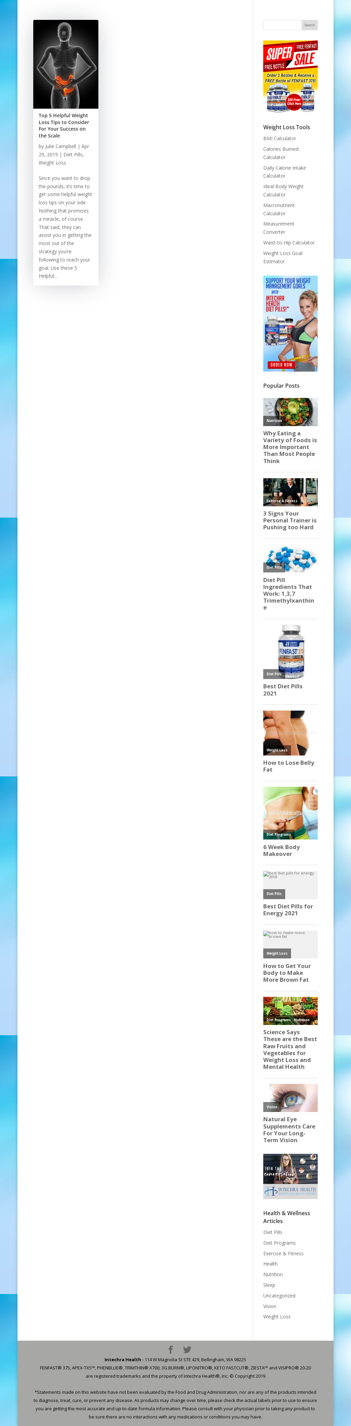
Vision (269, 1306)
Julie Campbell (60, 146)
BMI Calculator (279, 138)
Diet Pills (73, 154)
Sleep (269, 1285)
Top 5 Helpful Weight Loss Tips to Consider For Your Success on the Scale (64, 125)
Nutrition (273, 1274)
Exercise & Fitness (283, 1253)
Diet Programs (279, 1243)
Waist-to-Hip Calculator (289, 242)
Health (270, 1263)
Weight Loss (52, 162)
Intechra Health (123, 1359)
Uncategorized (279, 1295)
